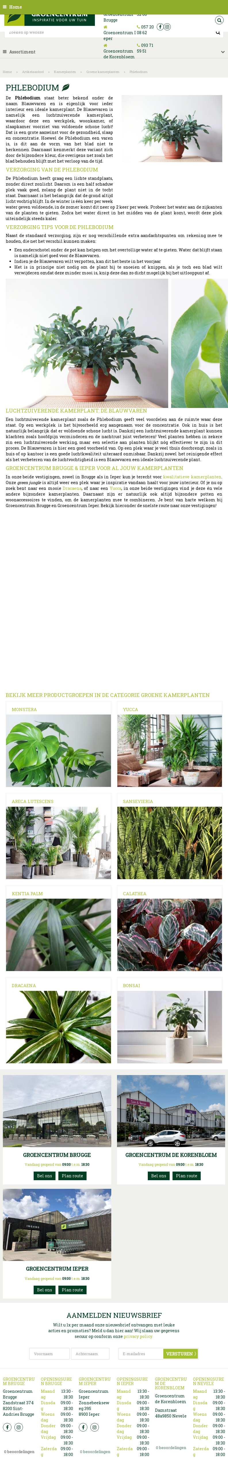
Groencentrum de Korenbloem (119, 53)
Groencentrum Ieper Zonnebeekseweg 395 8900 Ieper (94, 1402)
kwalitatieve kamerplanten (192, 476)
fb (160, 26)
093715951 (159, 1176)
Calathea (134, 893)
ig (167, 26)
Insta (18, 1427)
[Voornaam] (49, 1353)
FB (7, 1427)
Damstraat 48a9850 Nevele (171, 1413)
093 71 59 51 (145, 48)
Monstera (24, 709)
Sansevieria (138, 801)
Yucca (115, 488)
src (219, 20)
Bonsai (131, 985)
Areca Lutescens (32, 801)
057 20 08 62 (145, 29)
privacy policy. (138, 1336)
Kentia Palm (27, 893)
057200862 (44, 1290)
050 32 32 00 (44, 1176)
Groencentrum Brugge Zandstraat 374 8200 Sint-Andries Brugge (18, 1402)
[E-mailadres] (158, 1353)
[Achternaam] (90, 1353)
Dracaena (72, 488)
